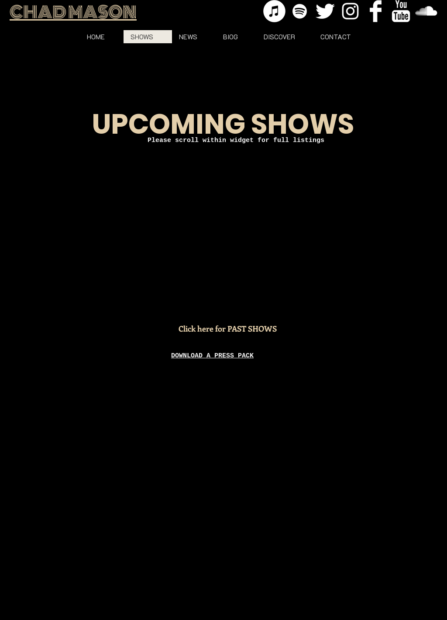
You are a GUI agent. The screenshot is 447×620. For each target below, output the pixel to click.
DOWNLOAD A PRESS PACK (212, 356)
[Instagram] (350, 11)
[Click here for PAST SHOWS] (227, 329)
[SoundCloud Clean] (426, 11)
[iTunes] (274, 11)
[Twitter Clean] (325, 11)
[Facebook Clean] (375, 11)
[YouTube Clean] (401, 11)
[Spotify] (300, 11)
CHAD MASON (73, 12)
